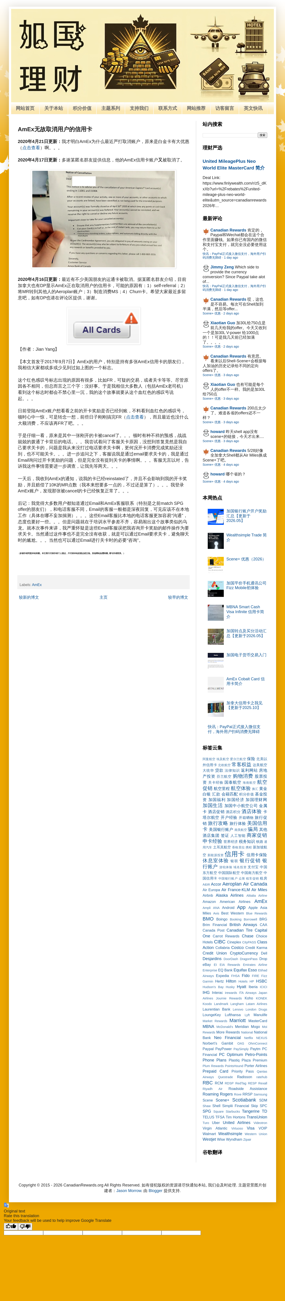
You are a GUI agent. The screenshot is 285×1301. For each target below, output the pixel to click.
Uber (216, 1123)
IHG (206, 992)
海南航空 (249, 782)
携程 (249, 847)
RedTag (240, 1083)
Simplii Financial (235, 1106)
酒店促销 (216, 812)
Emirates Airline (255, 965)
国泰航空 (232, 782)
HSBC (261, 981)
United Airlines (236, 1122)
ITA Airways (247, 993)
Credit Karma (256, 948)
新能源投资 (216, 855)
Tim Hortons (235, 1117)
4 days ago (231, 464)
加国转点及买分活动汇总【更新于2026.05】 (246, 633)
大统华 (208, 770)
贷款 (219, 770)
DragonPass (248, 959)
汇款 (216, 794)
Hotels (243, 981)
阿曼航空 (209, 759)
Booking (236, 919)
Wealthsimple (230, 1134)
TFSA (219, 1117)
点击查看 (31, 147)
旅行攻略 (218, 823)
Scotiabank (244, 1100)
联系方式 (167, 108)
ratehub (261, 1077)
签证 (225, 835)
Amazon (209, 902)
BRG (263, 919)
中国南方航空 (252, 873)
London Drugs (256, 1009)
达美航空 (260, 765)
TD (264, 1111)
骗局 (253, 829)
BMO (208, 919)
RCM (219, 1083)
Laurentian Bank (216, 1009)
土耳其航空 (222, 847)
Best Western (232, 913)
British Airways (243, 924)
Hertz (219, 981)
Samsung (260, 1094)
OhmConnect (257, 1043)
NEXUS (261, 1038)
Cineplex (234, 942)
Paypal (208, 1049)
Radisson (244, 1077)
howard (217, 431)
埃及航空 (222, 759)
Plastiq (234, 1060)
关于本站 (53, 108)
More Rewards (228, 1032)
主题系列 (110, 108)
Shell (216, 1106)
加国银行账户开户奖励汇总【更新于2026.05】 (246, 516)
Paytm (255, 1049)
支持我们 (139, 108)
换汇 (255, 789)
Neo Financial (227, 1037)
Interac (217, 993)
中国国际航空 (229, 873)
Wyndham (234, 1139)
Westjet (209, 1139)
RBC (208, 1083)
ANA (216, 908)
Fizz (264, 976)
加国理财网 (256, 800)
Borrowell (250, 919)
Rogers (226, 1094)
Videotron (260, 1123)
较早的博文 (178, 597)
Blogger (156, 1190)
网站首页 (25, 108)
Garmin (208, 981)
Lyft (247, 1015)
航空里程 (222, 788)
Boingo (221, 919)
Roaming (211, 1094)
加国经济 (235, 800)
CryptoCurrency (244, 953)
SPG (207, 1111)
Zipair (247, 1139)
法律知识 (232, 770)
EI (215, 965)
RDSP (229, 1083)
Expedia (222, 976)
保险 (251, 759)
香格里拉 (238, 847)
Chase (247, 936)
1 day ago (231, 257)
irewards (231, 993)
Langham (237, 1004)
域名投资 (239, 867)
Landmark (221, 1004)
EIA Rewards (230, 965)
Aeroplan (232, 884)
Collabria (223, 948)
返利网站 (249, 770)
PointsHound (234, 1066)
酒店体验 (252, 811)
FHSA (235, 976)
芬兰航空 (224, 776)
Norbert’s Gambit (218, 1043)
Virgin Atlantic (215, 1128)
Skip (254, 1106)
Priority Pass (243, 1071)
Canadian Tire (240, 930)
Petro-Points (256, 1054)
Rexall (262, 1083)
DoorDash (231, 959)
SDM (263, 1100)
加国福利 (217, 800)
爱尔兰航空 (238, 759)
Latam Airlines (256, 1004)
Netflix (248, 1038)
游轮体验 (225, 867)
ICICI (263, 987)
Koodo (207, 1004)
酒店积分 (233, 812)
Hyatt (241, 987)
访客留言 (224, 108)
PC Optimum (231, 1054)
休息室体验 (216, 860)
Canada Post (213, 930)
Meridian (242, 1027)
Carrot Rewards (226, 936)
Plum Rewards (213, 1066)
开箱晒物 (246, 818)
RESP (252, 1083)
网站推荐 (196, 108)
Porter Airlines (255, 1066)
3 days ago (231, 375)
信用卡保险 (256, 855)
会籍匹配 (230, 794)
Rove (238, 1094)
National (247, 1032)
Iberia (253, 987)
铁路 (259, 842)
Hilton (231, 981)
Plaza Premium (254, 1060)
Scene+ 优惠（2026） (246, 559)
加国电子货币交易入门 (246, 655)
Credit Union (215, 953)
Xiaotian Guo (222, 323)
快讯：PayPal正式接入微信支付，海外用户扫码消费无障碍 (234, 729)
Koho (249, 998)
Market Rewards (215, 1021)
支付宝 (253, 867)
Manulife (260, 1015)
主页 (104, 597)
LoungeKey (212, 1015)
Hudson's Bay (213, 987)
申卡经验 (212, 841)
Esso (252, 970)
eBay (207, 965)
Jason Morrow (128, 1190)
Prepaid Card (215, 1071)
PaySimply (241, 1049)
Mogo (255, 1027)
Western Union (256, 1134)
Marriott (237, 1020)
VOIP (263, 1128)
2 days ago (231, 313)
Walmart (209, 1134)
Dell (264, 953)
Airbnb (208, 895)
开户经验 (229, 817)
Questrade (225, 1077)
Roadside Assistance (247, 1089)
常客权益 (241, 764)
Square (218, 1111)
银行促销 (250, 860)
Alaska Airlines (230, 895)
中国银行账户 (228, 878)
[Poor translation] (25, 1226)
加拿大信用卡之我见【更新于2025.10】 (244, 705)
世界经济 (231, 842)
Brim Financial (215, 925)
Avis (216, 913)
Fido (246, 975)
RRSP (247, 1094)
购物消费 (243, 776)
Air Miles (259, 890)
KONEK (261, 998)
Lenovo (238, 1009)
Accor (216, 884)
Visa (250, 1128)
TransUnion (257, 1117)
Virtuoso (237, 1128)
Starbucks (233, 1111)
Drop (263, 959)
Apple (253, 908)
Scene (208, 1100)
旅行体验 (238, 823)
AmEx (37, 585)
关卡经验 (215, 782)
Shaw (207, 1106)
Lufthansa (233, 1015)
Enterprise (210, 970)
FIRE (255, 976)
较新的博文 (29, 597)
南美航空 (240, 830)
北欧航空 (224, 765)
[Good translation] (11, 1226)
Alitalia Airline (256, 895)
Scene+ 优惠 (212, 313)
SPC (263, 1106)
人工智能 (238, 836)
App (241, 907)
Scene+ (222, 1100)
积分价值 (82, 108)
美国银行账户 (221, 829)
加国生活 (213, 805)
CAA (263, 925)
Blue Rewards (256, 913)
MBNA (208, 1026)
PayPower (223, 1049)
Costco (237, 947)
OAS (240, 1043)
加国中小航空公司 (241, 806)
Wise (221, 1139)
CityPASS (249, 942)
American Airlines (235, 902)
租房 (263, 878)
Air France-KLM (236, 890)
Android (228, 908)
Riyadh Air (212, 1089)
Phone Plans (214, 1060)
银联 (234, 861)
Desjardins (212, 959)
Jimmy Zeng (222, 267)
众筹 (242, 878)
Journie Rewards (229, 998)
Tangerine (251, 1111)
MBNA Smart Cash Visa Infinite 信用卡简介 (245, 612)
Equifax (240, 970)
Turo (206, 1123)
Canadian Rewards (228, 230)
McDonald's (224, 1027)
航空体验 (240, 788)
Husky (230, 987)
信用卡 (234, 854)
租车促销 (252, 878)
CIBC (220, 942)
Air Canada (255, 884)
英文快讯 (253, 108)
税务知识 (247, 841)
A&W (206, 884)
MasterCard (257, 1021)
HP (252, 981)
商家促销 (257, 835)
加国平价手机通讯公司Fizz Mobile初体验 (246, 585)
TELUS (208, 1117)
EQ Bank (225, 970)
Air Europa (211, 890)
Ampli (207, 908)
